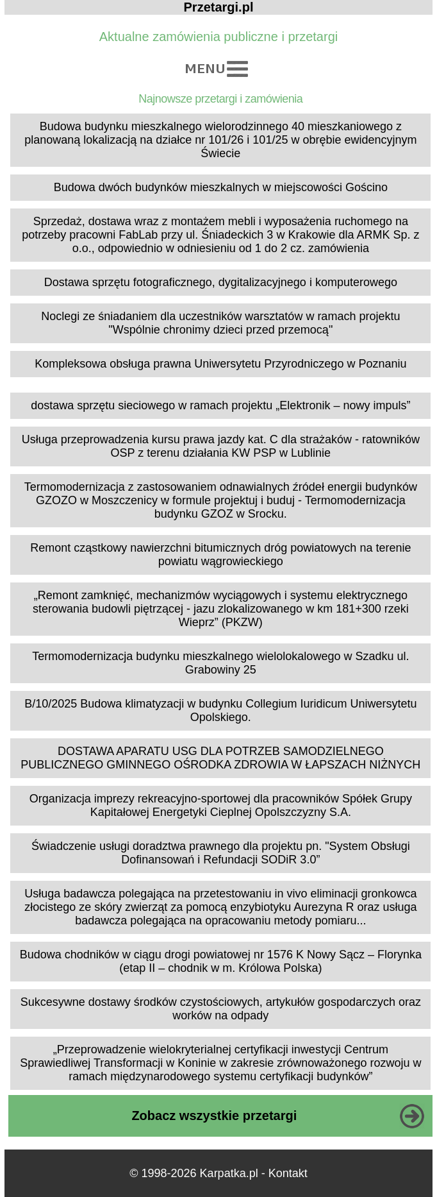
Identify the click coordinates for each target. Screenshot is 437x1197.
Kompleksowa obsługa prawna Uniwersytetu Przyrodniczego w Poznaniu (220, 363)
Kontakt (288, 1173)
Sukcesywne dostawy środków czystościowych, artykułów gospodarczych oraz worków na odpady (221, 1009)
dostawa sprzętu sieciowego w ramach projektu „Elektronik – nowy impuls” (220, 405)
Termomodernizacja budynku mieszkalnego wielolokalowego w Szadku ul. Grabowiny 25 (220, 663)
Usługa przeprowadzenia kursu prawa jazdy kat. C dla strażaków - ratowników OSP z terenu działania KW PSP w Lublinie (221, 446)
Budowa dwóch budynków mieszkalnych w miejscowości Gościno (221, 187)
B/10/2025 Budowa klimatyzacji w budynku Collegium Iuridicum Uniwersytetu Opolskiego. (220, 710)
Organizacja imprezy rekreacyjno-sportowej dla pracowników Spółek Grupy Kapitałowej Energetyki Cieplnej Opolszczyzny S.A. (220, 805)
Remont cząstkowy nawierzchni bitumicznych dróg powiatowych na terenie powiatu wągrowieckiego (220, 554)
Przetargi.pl (219, 7)
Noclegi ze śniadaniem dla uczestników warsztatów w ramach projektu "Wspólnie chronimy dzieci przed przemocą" (220, 323)
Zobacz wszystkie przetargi (214, 1115)
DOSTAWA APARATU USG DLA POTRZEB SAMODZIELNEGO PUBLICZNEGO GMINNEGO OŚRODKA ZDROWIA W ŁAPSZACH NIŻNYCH (220, 758)
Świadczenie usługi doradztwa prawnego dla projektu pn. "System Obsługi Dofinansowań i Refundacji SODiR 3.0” (220, 853)
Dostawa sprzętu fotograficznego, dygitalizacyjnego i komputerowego (220, 282)
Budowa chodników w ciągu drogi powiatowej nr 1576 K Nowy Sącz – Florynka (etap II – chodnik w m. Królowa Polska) (221, 961)
